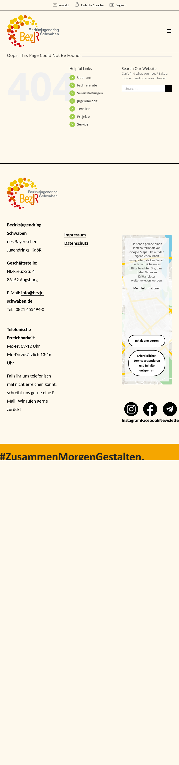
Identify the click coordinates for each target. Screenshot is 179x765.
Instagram (131, 420)
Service (82, 124)
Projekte (83, 116)
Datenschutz (76, 243)
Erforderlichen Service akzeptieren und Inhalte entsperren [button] (147, 363)
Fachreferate (87, 85)
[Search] (168, 88)
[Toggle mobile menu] (169, 31)
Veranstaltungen (90, 93)
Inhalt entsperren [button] (146, 341)
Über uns (84, 77)
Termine (83, 108)
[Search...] (143, 88)
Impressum (75, 235)
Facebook (150, 420)
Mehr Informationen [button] (146, 288)
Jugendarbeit (87, 101)
